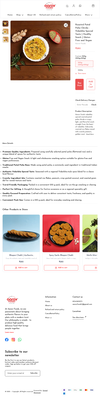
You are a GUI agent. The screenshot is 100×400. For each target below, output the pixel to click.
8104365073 (77, 301)
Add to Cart (91, 84)
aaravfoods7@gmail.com (82, 304)
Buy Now (79, 84)
